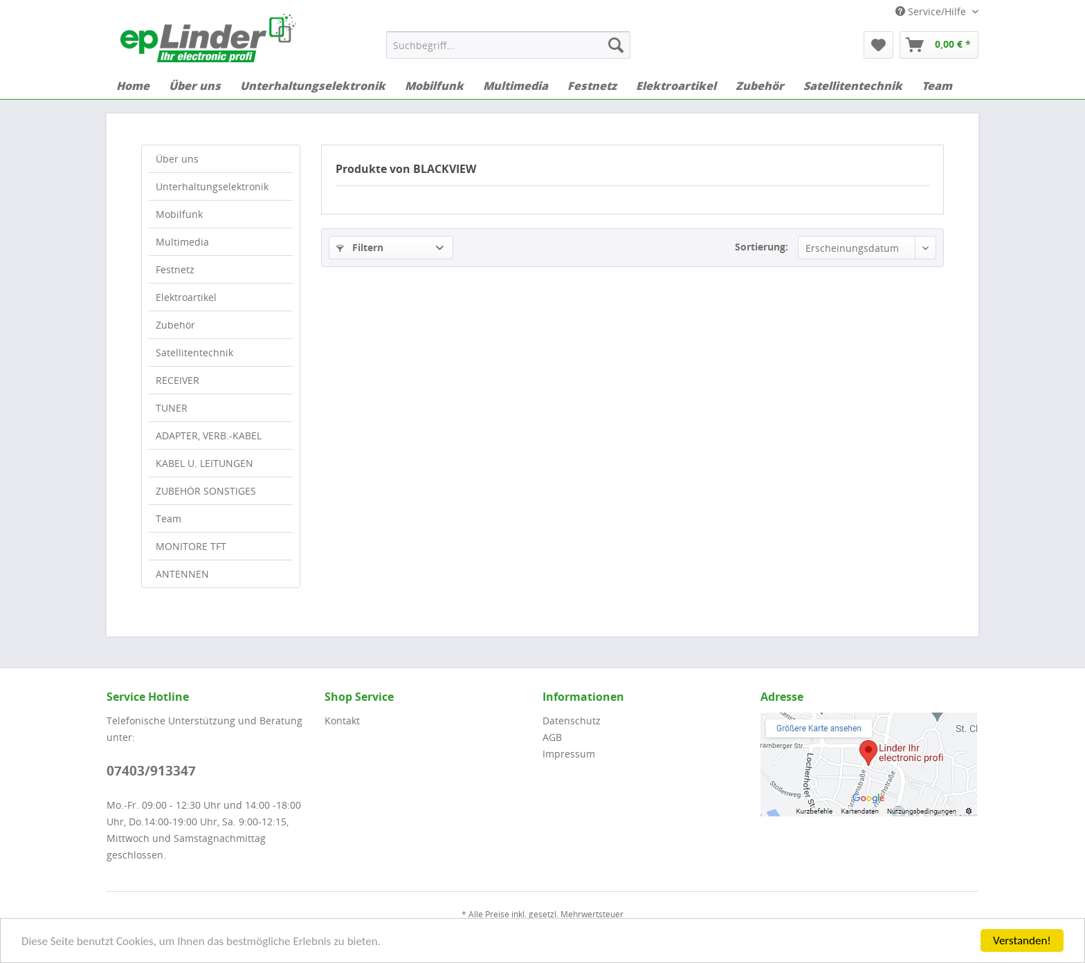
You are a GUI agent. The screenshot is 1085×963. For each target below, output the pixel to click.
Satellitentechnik (194, 352)
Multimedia (182, 241)
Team (168, 518)
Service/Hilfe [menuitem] (932, 11)
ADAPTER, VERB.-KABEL (209, 435)
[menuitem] (508, 45)
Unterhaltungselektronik (212, 186)
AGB (552, 737)
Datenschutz (571, 720)
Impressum (568, 753)
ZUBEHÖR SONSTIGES (206, 490)
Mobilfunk (179, 214)
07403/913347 (151, 771)
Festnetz (175, 269)
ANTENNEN (182, 573)
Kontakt (342, 720)
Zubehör (175, 324)
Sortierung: (761, 246)
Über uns (177, 158)
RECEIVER (177, 380)
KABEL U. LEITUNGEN (204, 463)
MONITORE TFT (191, 546)
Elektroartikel (186, 297)
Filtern (359, 247)
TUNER (172, 407)
